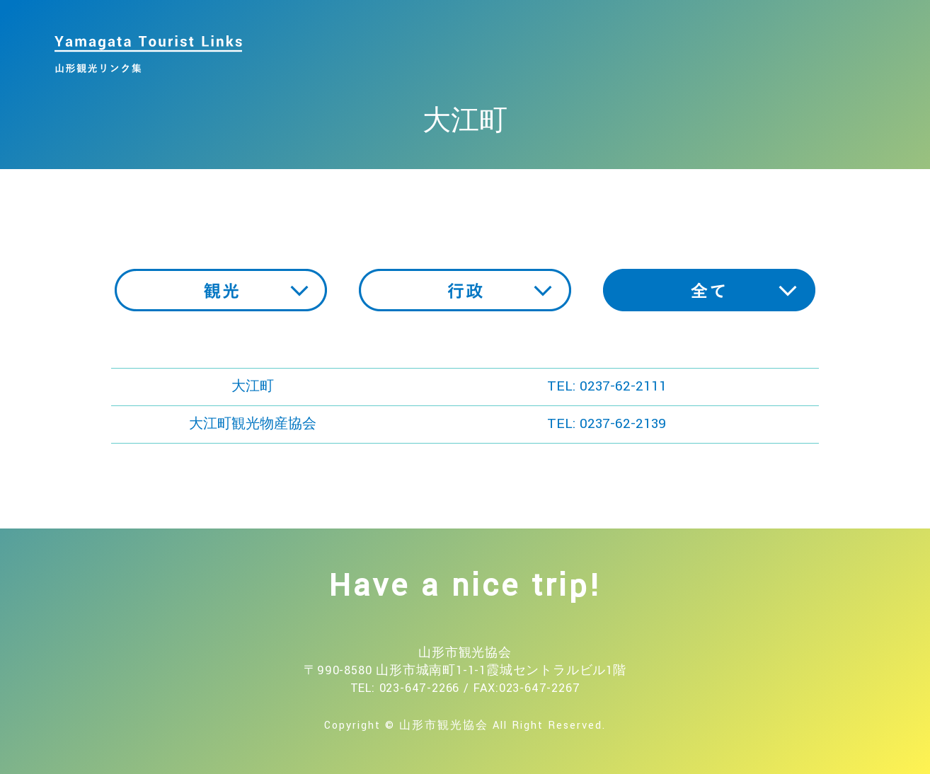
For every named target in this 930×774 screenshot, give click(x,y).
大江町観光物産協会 (252, 424)
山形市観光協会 (443, 725)
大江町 (252, 386)
